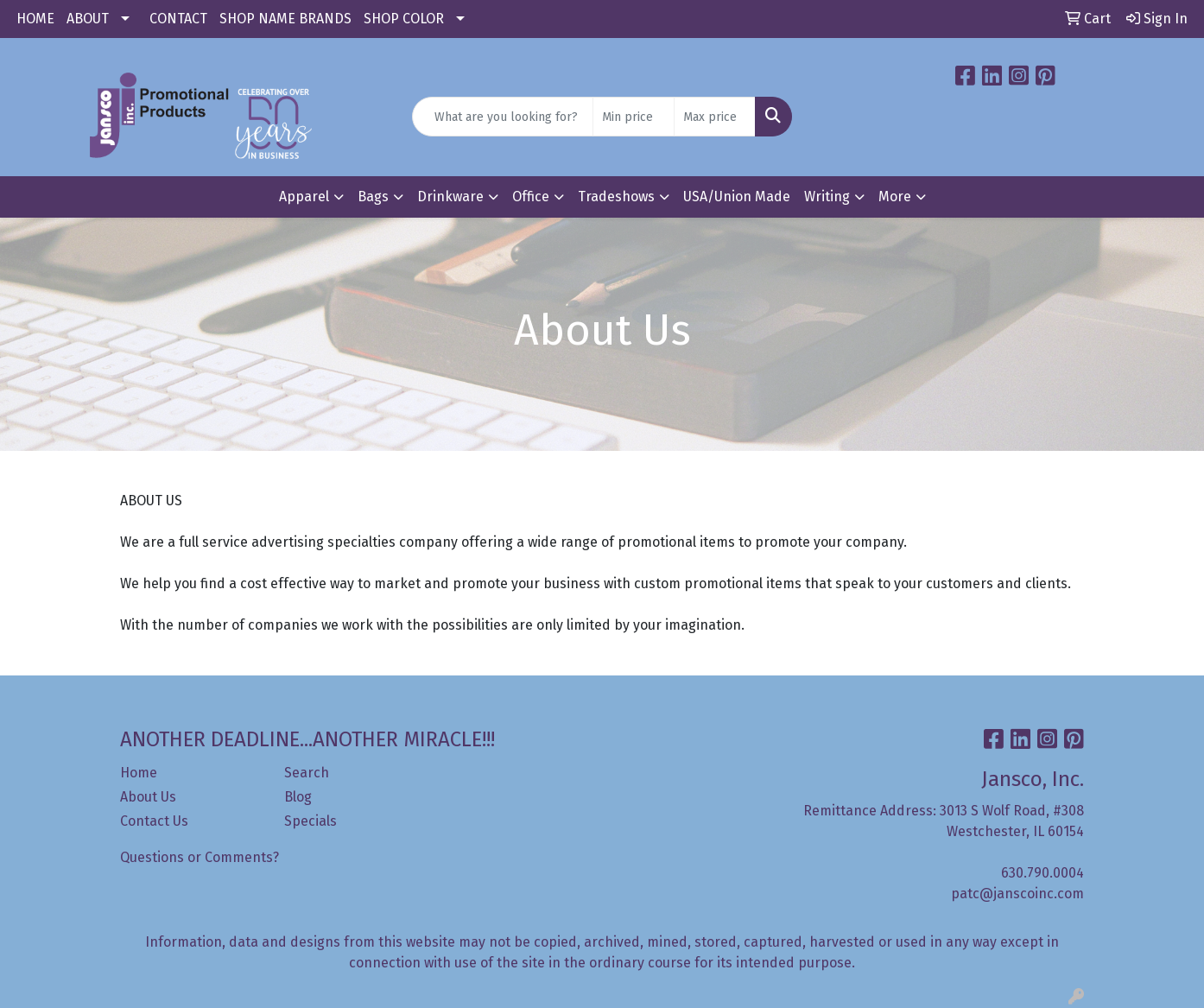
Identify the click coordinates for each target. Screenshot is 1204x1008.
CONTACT (178, 18)
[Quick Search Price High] (715, 116)
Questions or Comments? (199, 857)
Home (138, 772)
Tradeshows (616, 196)
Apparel (304, 196)
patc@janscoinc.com (1017, 893)
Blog (298, 797)
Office (530, 196)
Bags (373, 196)
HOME (35, 18)
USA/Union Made (736, 196)
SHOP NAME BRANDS (285, 18)
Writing (827, 196)
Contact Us (154, 821)
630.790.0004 (1042, 873)
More (894, 196)
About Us (148, 797)
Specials (310, 821)
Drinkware (450, 196)
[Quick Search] (503, 116)
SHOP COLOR (404, 18)
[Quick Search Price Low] (633, 116)
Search (306, 772)
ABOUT (88, 18)
